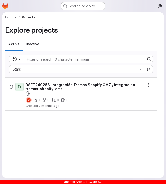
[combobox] (77, 69)
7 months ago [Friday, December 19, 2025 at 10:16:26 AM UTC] (49, 106)
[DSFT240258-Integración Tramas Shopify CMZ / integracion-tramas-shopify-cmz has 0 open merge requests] (55, 100)
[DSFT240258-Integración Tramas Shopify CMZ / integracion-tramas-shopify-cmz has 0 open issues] (65, 100)
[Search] (82, 59)
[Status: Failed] (29, 100)
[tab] (14, 44)
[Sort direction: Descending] (149, 69)
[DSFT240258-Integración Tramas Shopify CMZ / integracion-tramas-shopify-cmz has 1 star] (37, 100)
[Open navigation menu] (14, 6)
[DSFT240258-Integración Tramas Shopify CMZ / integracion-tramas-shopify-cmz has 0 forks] (46, 100)
